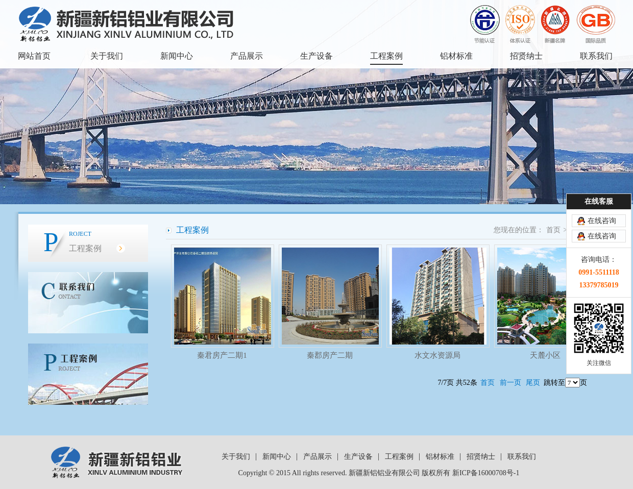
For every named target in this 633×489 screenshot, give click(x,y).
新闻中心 (176, 56)
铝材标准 (456, 56)
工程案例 (386, 56)
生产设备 (316, 56)
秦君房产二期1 (222, 355)
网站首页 (34, 56)
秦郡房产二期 (330, 355)
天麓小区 (545, 355)
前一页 (510, 382)
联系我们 (596, 56)
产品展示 (246, 56)
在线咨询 (602, 221)
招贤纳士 (526, 56)
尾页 (533, 382)
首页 (553, 230)
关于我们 (106, 56)
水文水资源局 (437, 355)
